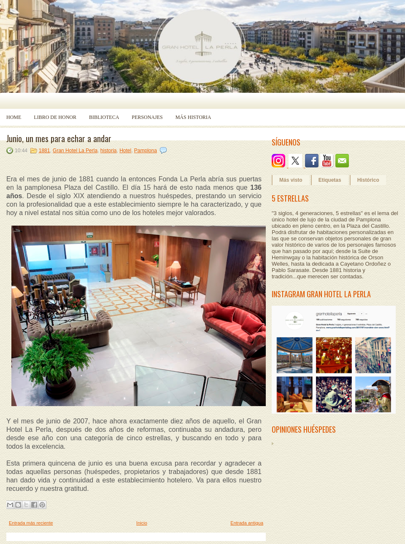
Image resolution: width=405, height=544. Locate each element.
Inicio (141, 522)
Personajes (147, 117)
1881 (44, 151)
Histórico (368, 180)
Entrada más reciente (31, 522)
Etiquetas (330, 180)
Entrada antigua (246, 522)
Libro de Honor (55, 117)
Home (13, 117)
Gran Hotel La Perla (75, 151)
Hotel (125, 151)
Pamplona (145, 151)
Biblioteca (104, 117)
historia (108, 151)
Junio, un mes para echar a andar (58, 138)
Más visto (290, 180)
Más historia (193, 117)
